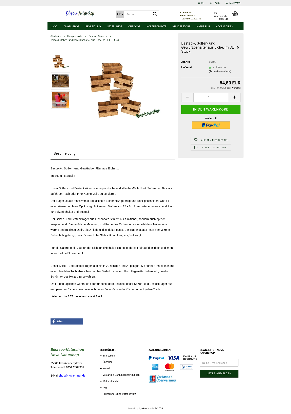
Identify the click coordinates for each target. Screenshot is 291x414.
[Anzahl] (210, 97)
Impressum (109, 355)
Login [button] (215, 3)
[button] (201, 3)
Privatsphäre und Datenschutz (119, 394)
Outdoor (134, 26)
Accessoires (224, 26)
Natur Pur (203, 26)
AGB (105, 387)
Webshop (133, 408)
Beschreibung (65, 153)
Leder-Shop (114, 26)
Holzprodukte (156, 26)
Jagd (54, 26)
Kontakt (107, 368)
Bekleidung (93, 26)
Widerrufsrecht (111, 381)
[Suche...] (120, 14)
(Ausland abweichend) (220, 71)
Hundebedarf (181, 26)
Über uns (107, 362)
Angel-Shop (71, 26)
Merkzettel (233, 3)
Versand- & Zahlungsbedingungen (121, 375)
